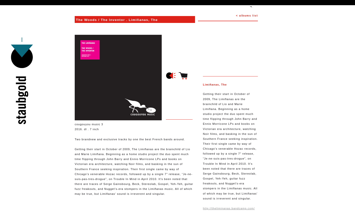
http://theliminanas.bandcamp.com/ (229, 208)
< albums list (247, 15)
